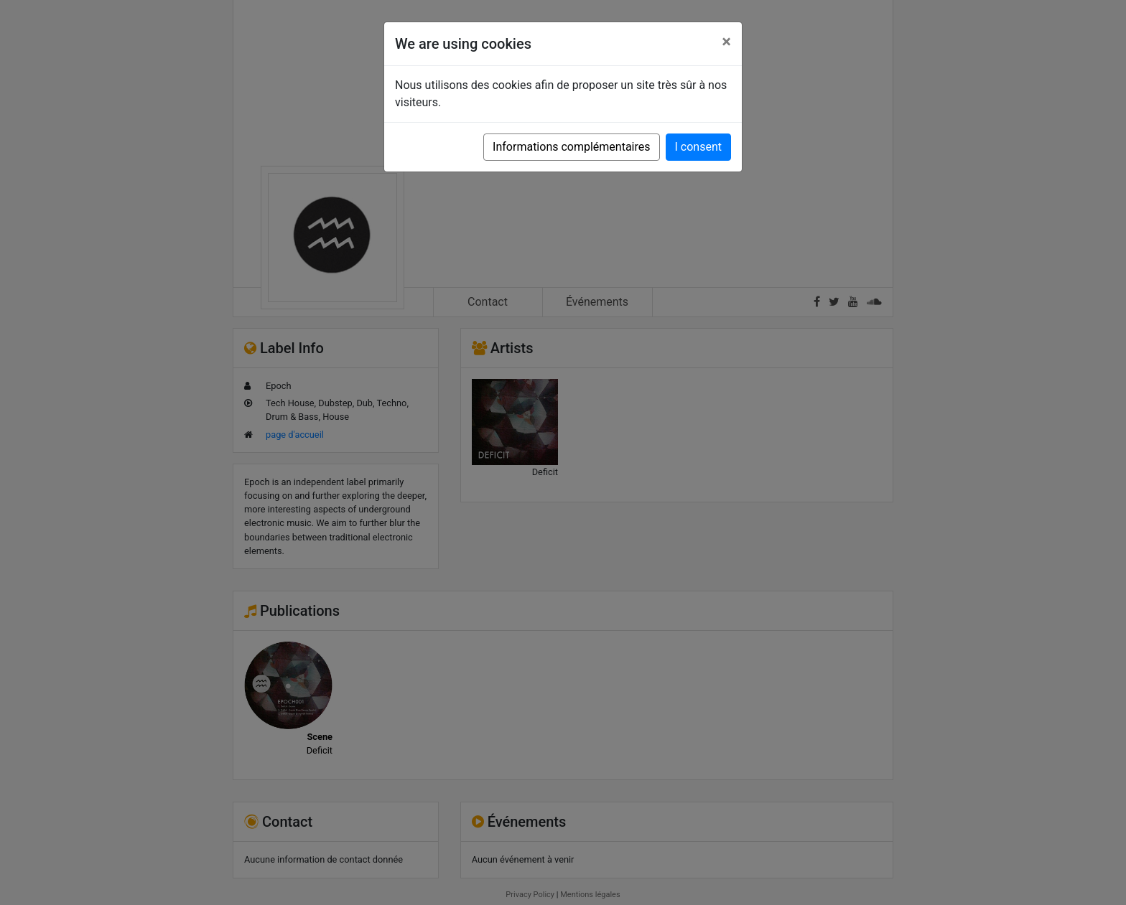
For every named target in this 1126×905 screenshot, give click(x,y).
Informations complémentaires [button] (571, 147)
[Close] (726, 41)
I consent (698, 147)
